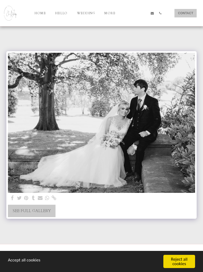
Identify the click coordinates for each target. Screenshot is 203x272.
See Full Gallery (32, 210)
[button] (128, 13)
